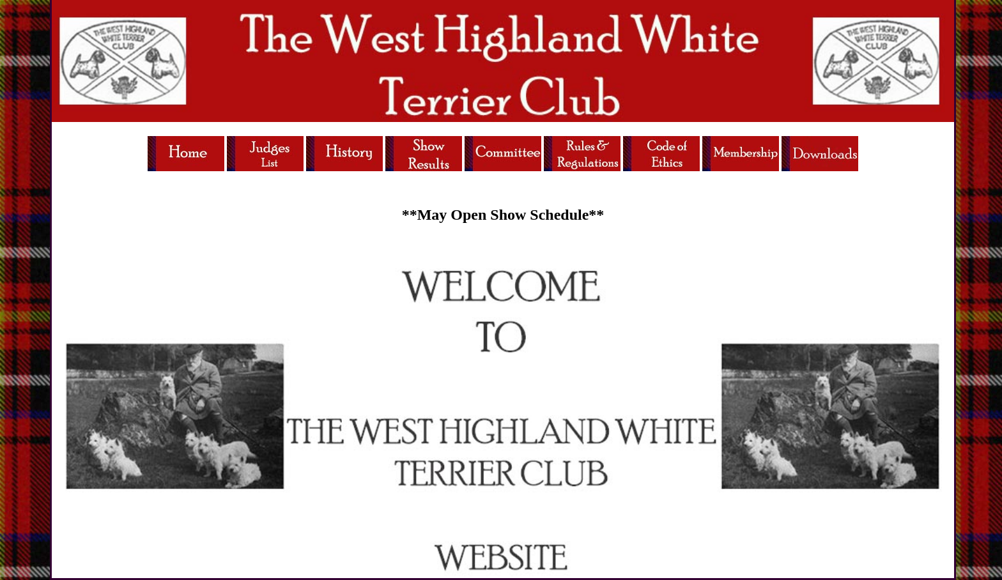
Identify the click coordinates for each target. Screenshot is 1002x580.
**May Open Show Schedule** (503, 214)
